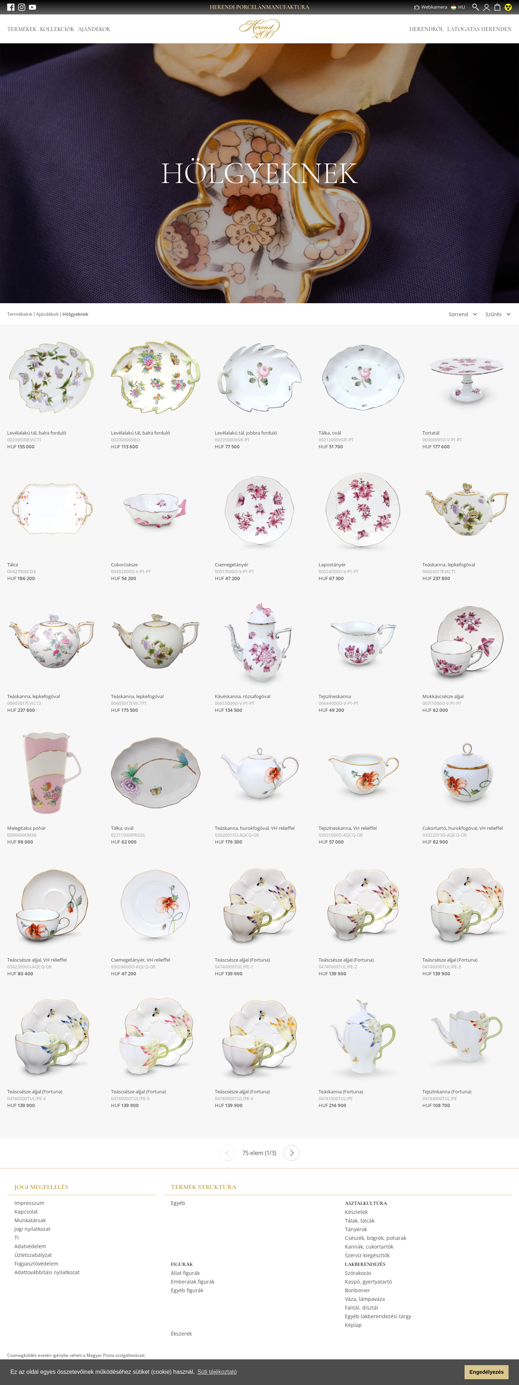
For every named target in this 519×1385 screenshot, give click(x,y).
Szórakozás (358, 1272)
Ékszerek (181, 1333)
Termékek (21, 29)
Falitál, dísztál (361, 1307)
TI (16, 1237)
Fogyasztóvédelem (36, 1263)
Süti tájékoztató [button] (217, 1372)
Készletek (356, 1211)
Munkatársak (30, 1220)
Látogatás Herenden (479, 29)
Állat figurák (185, 1272)
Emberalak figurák (192, 1281)
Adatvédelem (30, 1246)
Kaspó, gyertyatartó (368, 1281)
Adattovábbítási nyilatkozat (47, 1272)
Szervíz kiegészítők (367, 1255)
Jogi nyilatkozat (32, 1228)
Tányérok (356, 1229)
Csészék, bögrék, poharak (375, 1237)
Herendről (426, 29)
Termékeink (19, 314)
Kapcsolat (26, 1211)
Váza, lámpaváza (365, 1298)
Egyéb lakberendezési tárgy (378, 1316)
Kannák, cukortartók (369, 1246)
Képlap (353, 1324)
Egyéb (178, 1202)
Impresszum (29, 1202)
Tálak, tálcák (359, 1220)
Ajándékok (94, 29)
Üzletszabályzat (33, 1254)
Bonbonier (357, 1290)
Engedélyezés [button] (487, 1372)
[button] (457, 1372)
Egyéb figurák (187, 1290)
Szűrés (493, 314)
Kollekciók (57, 29)
